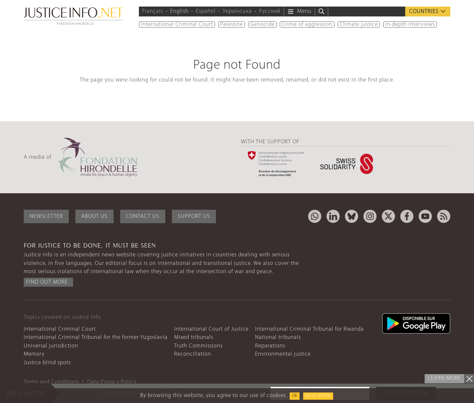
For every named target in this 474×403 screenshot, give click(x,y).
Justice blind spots (47, 363)
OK (294, 395)
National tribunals (278, 337)
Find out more (47, 282)
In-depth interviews (410, 24)
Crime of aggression (307, 24)
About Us (94, 216)
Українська (237, 11)
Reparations (270, 346)
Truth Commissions (198, 346)
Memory (34, 354)
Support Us (194, 216)
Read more (318, 395)
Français (152, 11)
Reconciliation (192, 354)
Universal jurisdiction (51, 346)
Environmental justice (283, 354)
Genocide (262, 24)
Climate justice (359, 24)
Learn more (444, 378)
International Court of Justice (211, 329)
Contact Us (142, 216)
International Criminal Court (177, 24)
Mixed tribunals (193, 337)
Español (206, 11)
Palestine (231, 24)
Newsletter (46, 216)
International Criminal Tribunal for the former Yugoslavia (96, 337)
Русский (269, 11)
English (179, 11)
